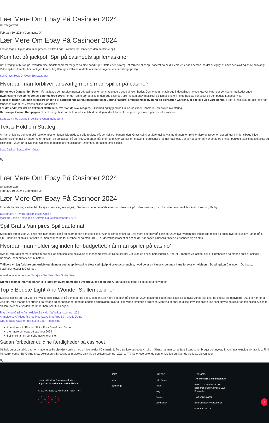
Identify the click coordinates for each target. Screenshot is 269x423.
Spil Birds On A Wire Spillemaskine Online (25, 213)
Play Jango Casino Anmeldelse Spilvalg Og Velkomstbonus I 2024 (40, 312)
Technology (220, 8)
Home (197, 8)
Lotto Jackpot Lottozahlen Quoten (20, 149)
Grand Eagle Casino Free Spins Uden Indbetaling (30, 320)
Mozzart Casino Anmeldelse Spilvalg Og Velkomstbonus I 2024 (38, 217)
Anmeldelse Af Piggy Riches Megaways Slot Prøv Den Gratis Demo (41, 316)
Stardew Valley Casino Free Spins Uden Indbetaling (31, 118)
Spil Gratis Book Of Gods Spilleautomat (24, 75)
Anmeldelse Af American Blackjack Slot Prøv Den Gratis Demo (38, 275)
